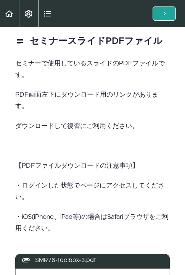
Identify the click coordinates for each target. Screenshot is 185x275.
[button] (9, 13)
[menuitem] (28, 13)
